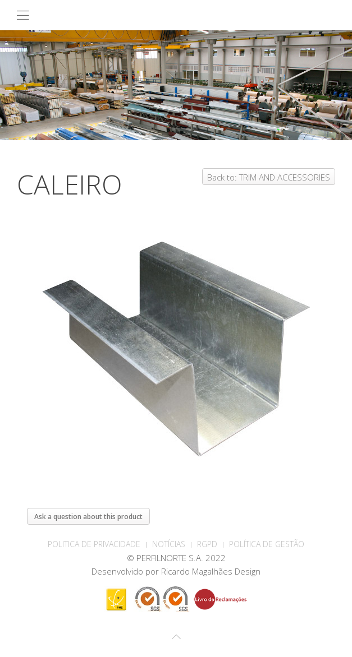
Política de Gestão (266, 544)
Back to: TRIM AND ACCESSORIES (268, 177)
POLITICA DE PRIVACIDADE (94, 544)
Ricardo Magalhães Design (210, 571)
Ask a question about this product (88, 516)
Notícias (168, 544)
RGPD (207, 544)
